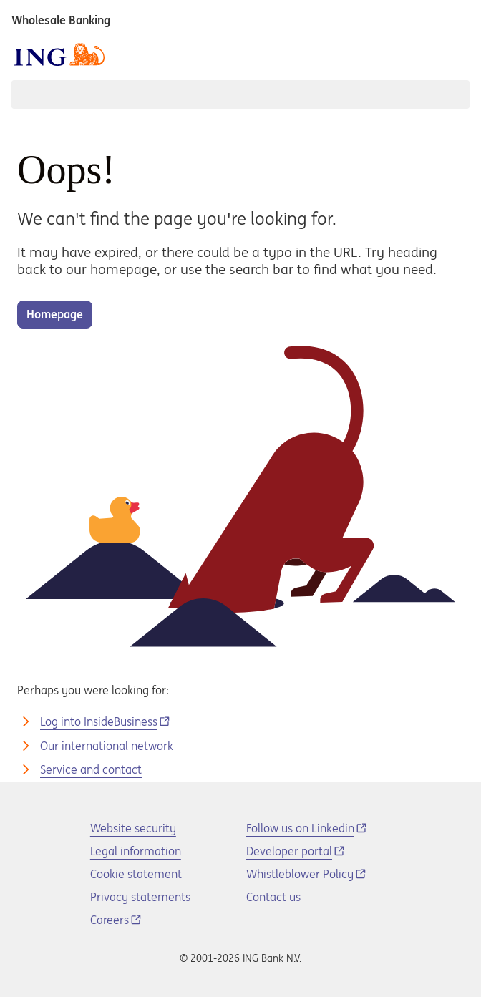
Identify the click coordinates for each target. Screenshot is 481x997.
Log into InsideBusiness (98, 721)
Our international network (106, 746)
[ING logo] (59, 54)
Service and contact (91, 769)
